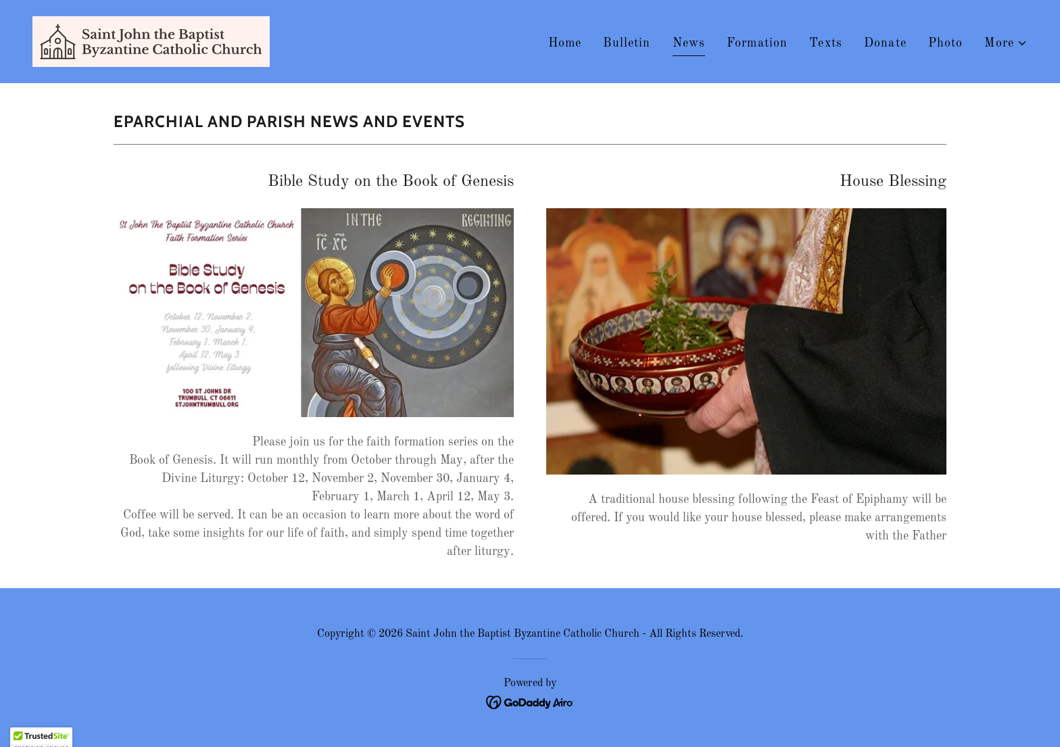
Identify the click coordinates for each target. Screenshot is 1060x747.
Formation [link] (757, 43)
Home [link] (565, 43)
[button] (1006, 43)
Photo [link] (945, 43)
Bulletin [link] (626, 43)
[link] (151, 41)
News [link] (689, 43)
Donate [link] (885, 43)
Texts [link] (825, 43)
